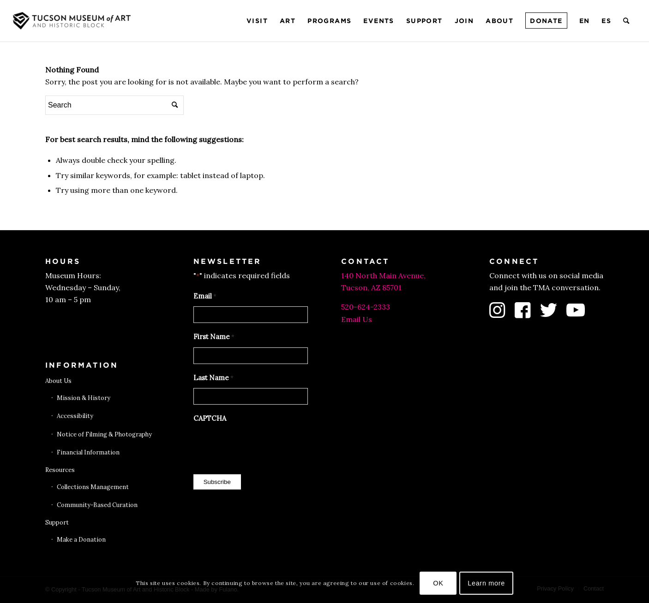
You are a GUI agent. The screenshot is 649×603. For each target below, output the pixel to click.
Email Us (356, 319)
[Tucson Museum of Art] (73, 21)
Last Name (213, 378)
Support (57, 522)
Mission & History (83, 398)
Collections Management (93, 487)
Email (204, 297)
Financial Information (88, 452)
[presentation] (263, 446)
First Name (213, 337)
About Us (58, 381)
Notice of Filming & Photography (104, 434)
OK (438, 583)
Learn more (486, 583)
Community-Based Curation (97, 505)
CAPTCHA (209, 418)
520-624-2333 (365, 306)
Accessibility (75, 416)
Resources (60, 470)
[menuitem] (257, 21)
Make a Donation (81, 539)
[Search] (626, 21)
